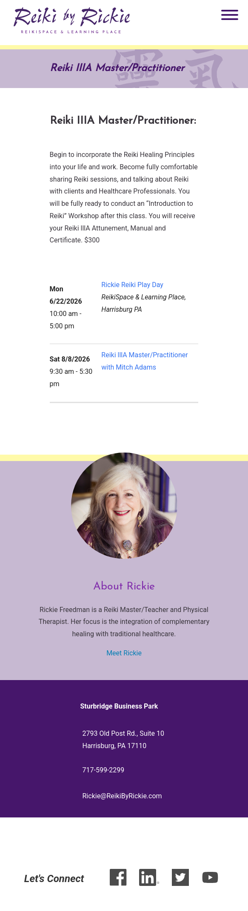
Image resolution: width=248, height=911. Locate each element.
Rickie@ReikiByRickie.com (122, 796)
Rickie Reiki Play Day (132, 285)
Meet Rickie (124, 653)
